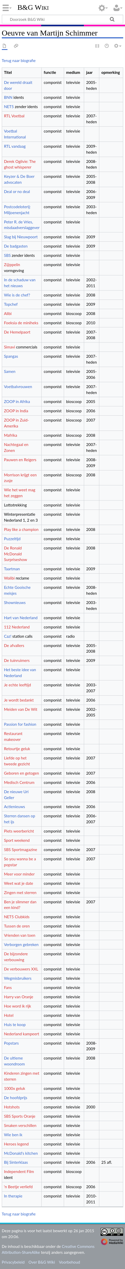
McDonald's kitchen (21, 1153)
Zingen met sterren (20, 892)
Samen (9, 371)
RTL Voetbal (14, 115)
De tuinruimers (17, 660)
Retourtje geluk (17, 748)
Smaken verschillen (20, 1125)
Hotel (8, 1015)
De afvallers (14, 645)
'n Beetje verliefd (18, 1186)
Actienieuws (14, 806)
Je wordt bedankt (18, 700)
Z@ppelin (12, 264)
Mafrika (10, 435)
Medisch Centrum (19, 782)
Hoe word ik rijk (17, 1006)
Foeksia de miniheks (21, 322)
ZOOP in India (16, 410)
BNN (8, 97)
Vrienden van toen (19, 935)
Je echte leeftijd (17, 684)
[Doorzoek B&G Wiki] (62, 19)
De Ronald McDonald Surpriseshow (15, 554)
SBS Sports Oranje (19, 1116)
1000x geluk (14, 1088)
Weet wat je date (18, 883)
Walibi (9, 578)
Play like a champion (21, 529)
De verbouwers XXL (21, 969)
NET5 (9, 106)
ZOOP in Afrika (17, 401)
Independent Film (19, 1171)
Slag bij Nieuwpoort (21, 236)
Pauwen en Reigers (20, 459)
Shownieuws (14, 602)
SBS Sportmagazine (20, 849)
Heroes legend (16, 1144)
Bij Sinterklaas (16, 1162)
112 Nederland (17, 627)
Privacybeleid (13, 1262)
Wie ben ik (13, 1134)
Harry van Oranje (18, 996)
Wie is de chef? (17, 295)
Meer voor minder (19, 874)
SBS (7, 255)
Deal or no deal (17, 191)
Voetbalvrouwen (18, 386)
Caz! (7, 636)
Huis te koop (14, 1024)
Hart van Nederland (21, 617)
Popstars (11, 1043)
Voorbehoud (69, 1262)
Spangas (11, 356)
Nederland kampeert (21, 1033)
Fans (8, 987)
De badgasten (16, 246)
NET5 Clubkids (16, 916)
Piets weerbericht (19, 831)
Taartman (12, 568)
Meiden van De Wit (20, 709)
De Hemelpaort (17, 332)
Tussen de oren (17, 926)
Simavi (9, 347)
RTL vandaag (14, 146)
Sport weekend (17, 840)
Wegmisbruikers (17, 978)
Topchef (10, 304)
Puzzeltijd (12, 538)
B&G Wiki (33, 7)
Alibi (8, 313)
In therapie (13, 1196)
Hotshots (12, 1107)
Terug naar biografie (19, 60)
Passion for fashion (20, 724)
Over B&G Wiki (42, 1262)
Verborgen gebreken (21, 944)
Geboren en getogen (21, 773)
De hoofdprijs (15, 1097)
